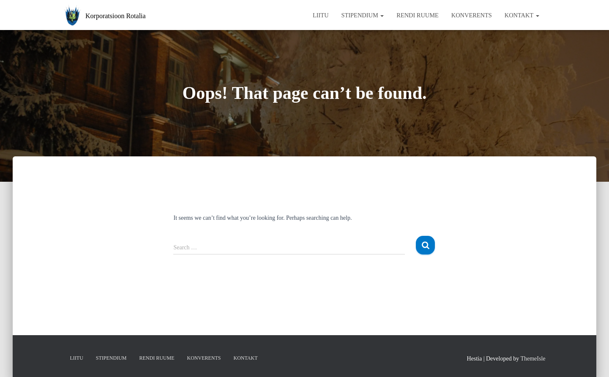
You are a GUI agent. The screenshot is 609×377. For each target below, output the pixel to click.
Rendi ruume (417, 15)
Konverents (471, 15)
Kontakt (522, 15)
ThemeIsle (532, 358)
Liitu (321, 15)
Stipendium (362, 15)
